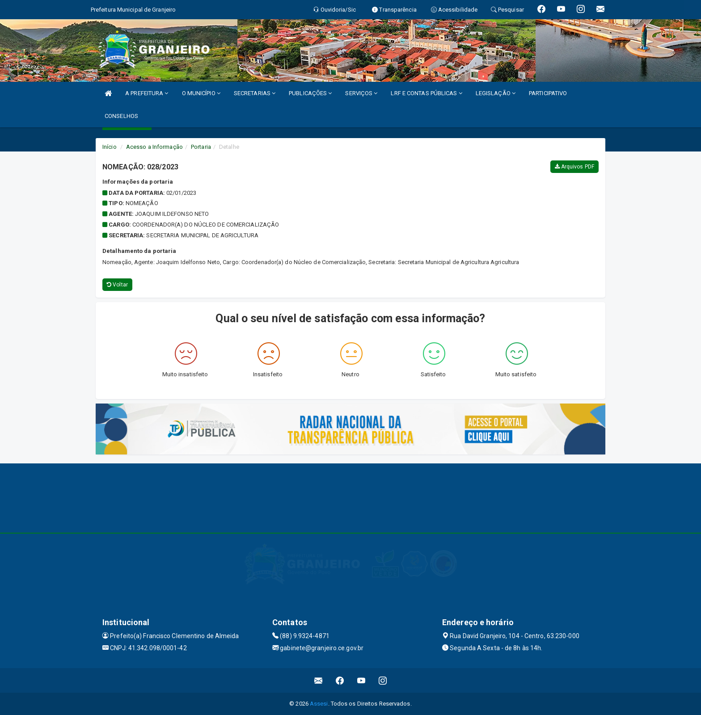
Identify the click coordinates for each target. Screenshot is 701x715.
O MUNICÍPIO (201, 93)
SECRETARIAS (254, 93)
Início (109, 146)
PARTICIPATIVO (548, 93)
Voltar (117, 285)
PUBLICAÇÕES (310, 93)
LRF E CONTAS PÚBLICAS (426, 93)
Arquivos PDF (574, 167)
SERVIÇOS (361, 93)
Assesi (319, 703)
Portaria (201, 146)
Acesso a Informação (154, 146)
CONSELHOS (121, 116)
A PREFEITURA (146, 93)
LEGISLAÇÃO (495, 93)
